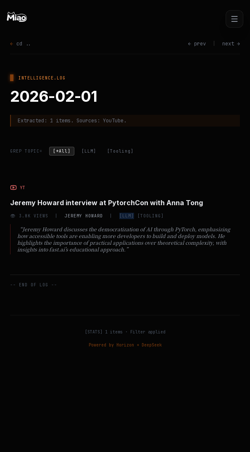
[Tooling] (120, 151)
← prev (197, 43)
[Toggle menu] (234, 19)
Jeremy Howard (84, 216)
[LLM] (89, 151)
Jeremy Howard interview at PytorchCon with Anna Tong (106, 202)
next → (231, 43)
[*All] (62, 151)
